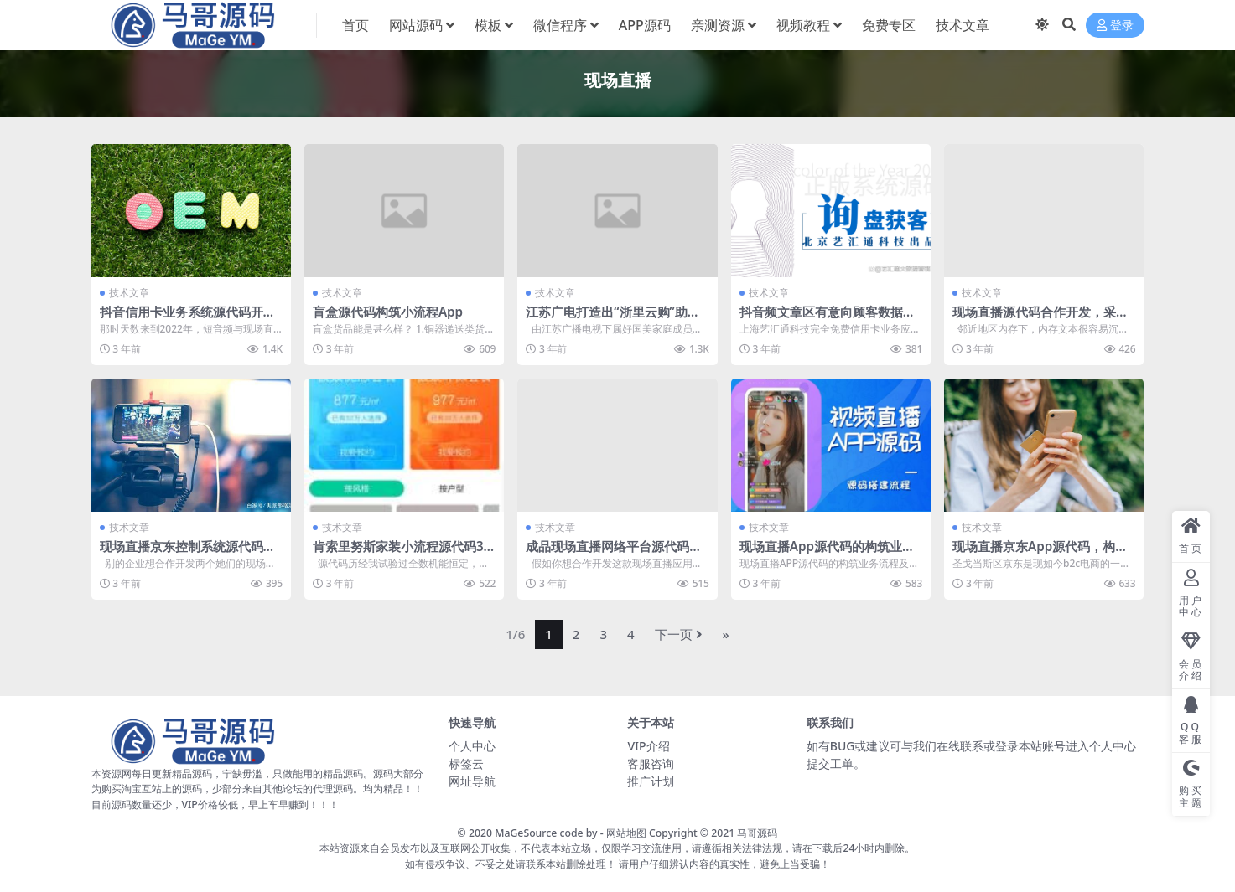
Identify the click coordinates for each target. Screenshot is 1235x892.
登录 (1115, 25)
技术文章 (129, 293)
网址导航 (472, 781)
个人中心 (472, 746)
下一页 (679, 634)
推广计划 (650, 781)
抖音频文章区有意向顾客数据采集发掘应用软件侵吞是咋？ (827, 319)
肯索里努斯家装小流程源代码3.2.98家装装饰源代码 (400, 554)
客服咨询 (650, 763)
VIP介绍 (648, 746)
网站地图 (626, 833)
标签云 (466, 763)
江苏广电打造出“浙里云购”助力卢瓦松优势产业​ (613, 319)
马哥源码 (757, 833)
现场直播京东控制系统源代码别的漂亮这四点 (188, 554)
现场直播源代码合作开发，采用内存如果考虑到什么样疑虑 (1040, 319)
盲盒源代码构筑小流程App (388, 311)
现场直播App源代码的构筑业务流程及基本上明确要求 (827, 554)
